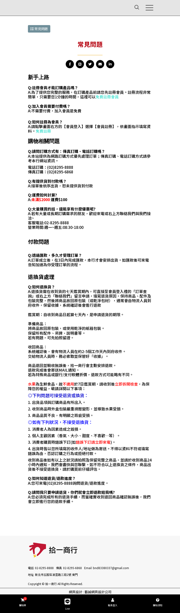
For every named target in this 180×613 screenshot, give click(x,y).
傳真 (59, 568)
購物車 (22, 602)
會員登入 (112, 602)
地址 (31, 574)
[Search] (131, 8)
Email (88, 568)
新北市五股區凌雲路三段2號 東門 (56, 574)
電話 (31, 568)
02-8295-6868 (72, 568)
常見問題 (39, 28)
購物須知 (157, 602)
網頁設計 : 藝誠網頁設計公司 (90, 591)
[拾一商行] (39, 7)
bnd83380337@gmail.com (111, 568)
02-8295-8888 (44, 568)
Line (67, 604)
